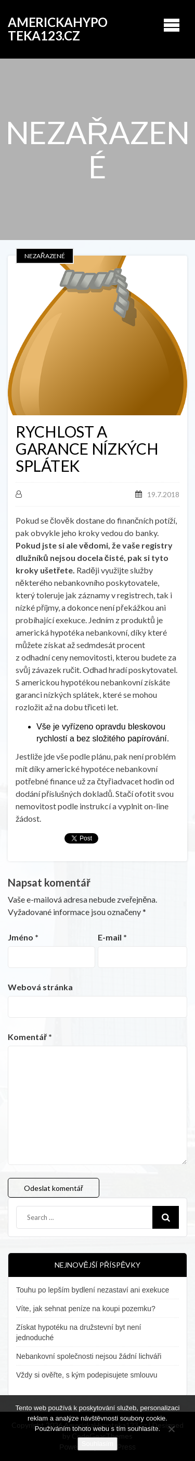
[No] (171, 1427)
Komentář (30, 1037)
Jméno (23, 937)
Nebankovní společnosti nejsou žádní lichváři (88, 1356)
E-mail (112, 937)
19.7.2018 (163, 494)
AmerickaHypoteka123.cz (58, 29)
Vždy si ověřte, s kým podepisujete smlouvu (87, 1375)
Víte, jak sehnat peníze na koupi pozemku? (85, 1308)
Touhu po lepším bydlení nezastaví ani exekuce (92, 1290)
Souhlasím (97, 1444)
